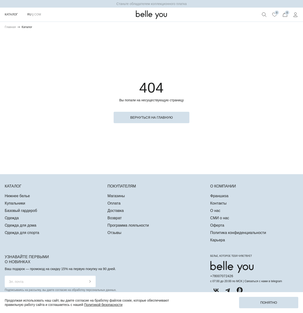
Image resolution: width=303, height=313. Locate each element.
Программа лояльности (128, 225)
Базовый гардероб (21, 211)
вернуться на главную (151, 117)
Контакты (218, 203)
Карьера (217, 240)
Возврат (114, 218)
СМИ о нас (219, 218)
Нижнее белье (17, 196)
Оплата (113, 203)
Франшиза (219, 196)
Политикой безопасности (103, 305)
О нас (215, 211)
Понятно (268, 302)
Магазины (116, 196)
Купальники (15, 203)
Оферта (217, 225)
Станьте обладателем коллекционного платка (151, 4)
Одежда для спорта (22, 233)
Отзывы (114, 233)
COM (37, 14)
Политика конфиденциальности (238, 233)
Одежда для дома (20, 225)
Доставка (115, 211)
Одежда (12, 218)
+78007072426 (221, 276)
